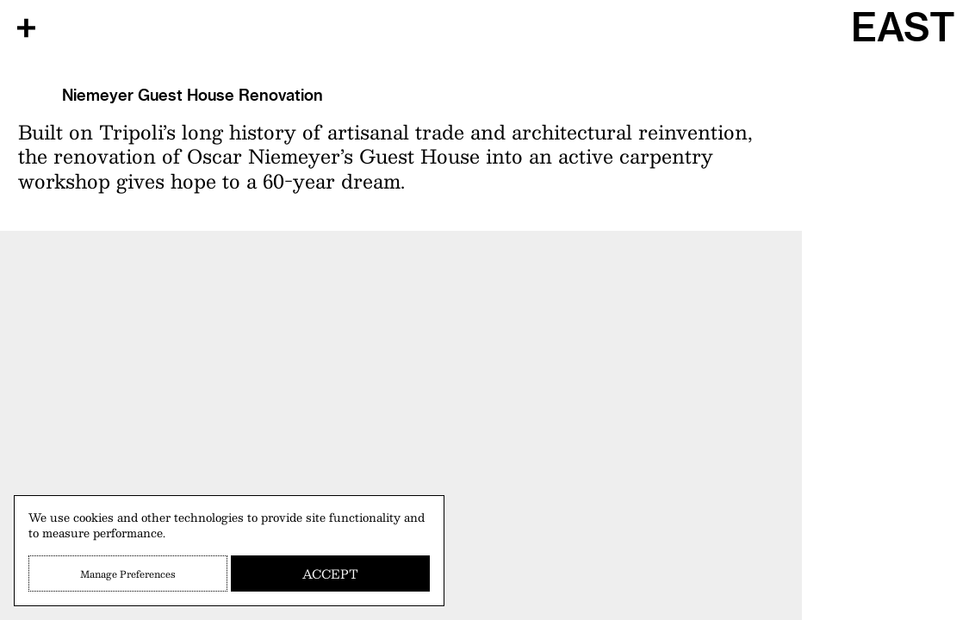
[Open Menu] (26, 27)
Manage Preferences (128, 574)
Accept (330, 573)
